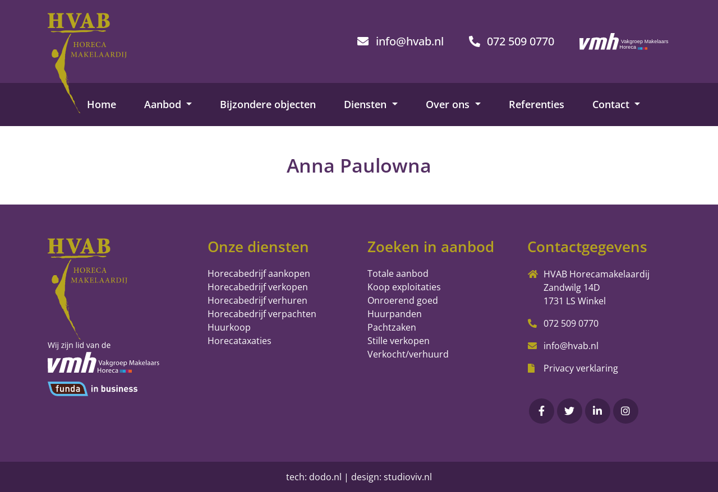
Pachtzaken (391, 327)
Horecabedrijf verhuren (257, 300)
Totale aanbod (398, 273)
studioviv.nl (408, 477)
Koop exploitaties (404, 287)
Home (101, 104)
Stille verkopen (398, 341)
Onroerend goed (402, 300)
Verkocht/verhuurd (408, 354)
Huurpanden (394, 314)
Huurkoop (229, 327)
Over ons (449, 104)
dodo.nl (325, 477)
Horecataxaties (239, 341)
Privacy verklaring (581, 368)
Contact (612, 104)
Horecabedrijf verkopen (258, 287)
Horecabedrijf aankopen (259, 273)
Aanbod (164, 104)
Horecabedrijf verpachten (262, 314)
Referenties (536, 104)
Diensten (366, 104)
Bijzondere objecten (268, 104)
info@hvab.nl (571, 346)
